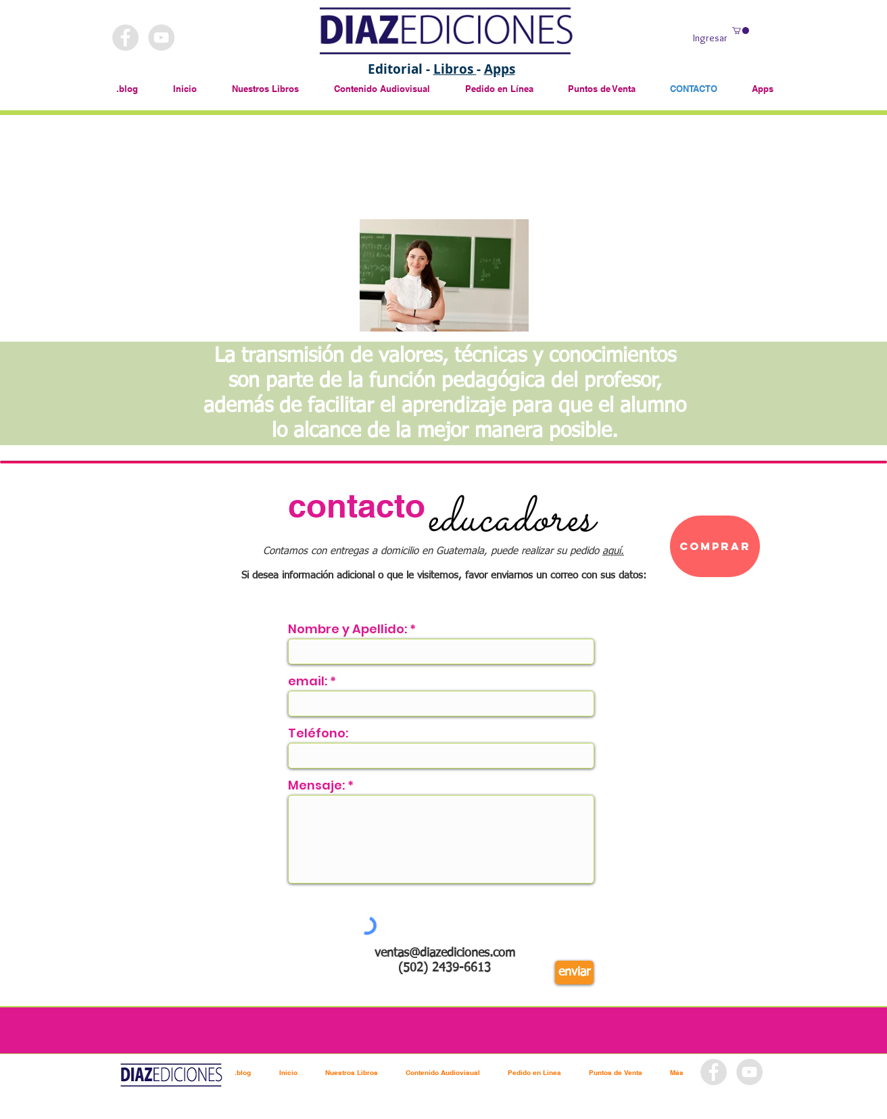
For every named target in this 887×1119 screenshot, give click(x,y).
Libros (455, 69)
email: (307, 681)
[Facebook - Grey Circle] (125, 37)
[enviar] (574, 972)
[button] (740, 30)
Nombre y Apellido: (347, 629)
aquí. (613, 551)
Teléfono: (318, 733)
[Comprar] (715, 546)
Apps (499, 69)
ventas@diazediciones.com (445, 953)
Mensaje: (316, 785)
